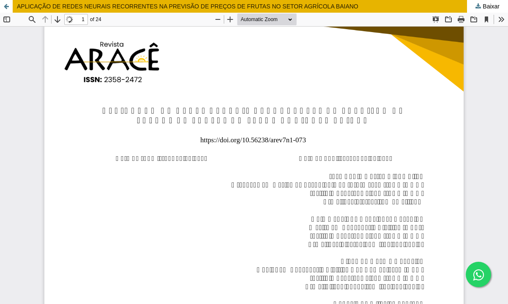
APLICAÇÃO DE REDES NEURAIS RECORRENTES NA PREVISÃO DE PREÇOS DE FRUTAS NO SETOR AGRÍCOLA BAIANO (187, 6)
